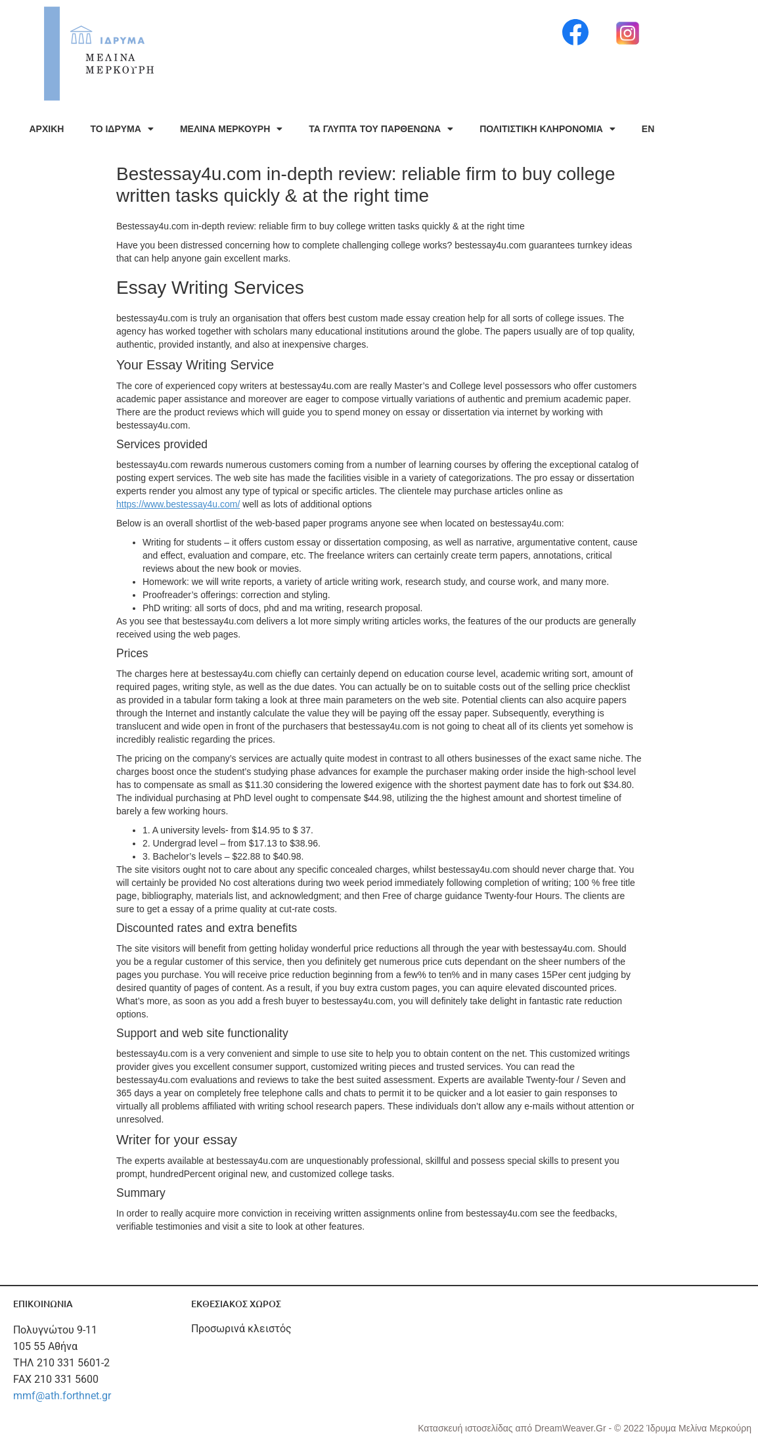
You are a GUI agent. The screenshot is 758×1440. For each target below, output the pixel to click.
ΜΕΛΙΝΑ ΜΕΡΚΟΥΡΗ (231, 129)
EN (648, 129)
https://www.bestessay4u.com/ (178, 504)
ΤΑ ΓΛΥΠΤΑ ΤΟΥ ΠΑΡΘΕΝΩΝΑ (381, 129)
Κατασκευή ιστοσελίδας (466, 1428)
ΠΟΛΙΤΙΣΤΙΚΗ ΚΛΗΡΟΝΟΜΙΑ (547, 129)
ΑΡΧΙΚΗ (47, 129)
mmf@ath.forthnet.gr (62, 1395)
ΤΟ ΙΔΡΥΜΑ (121, 129)
